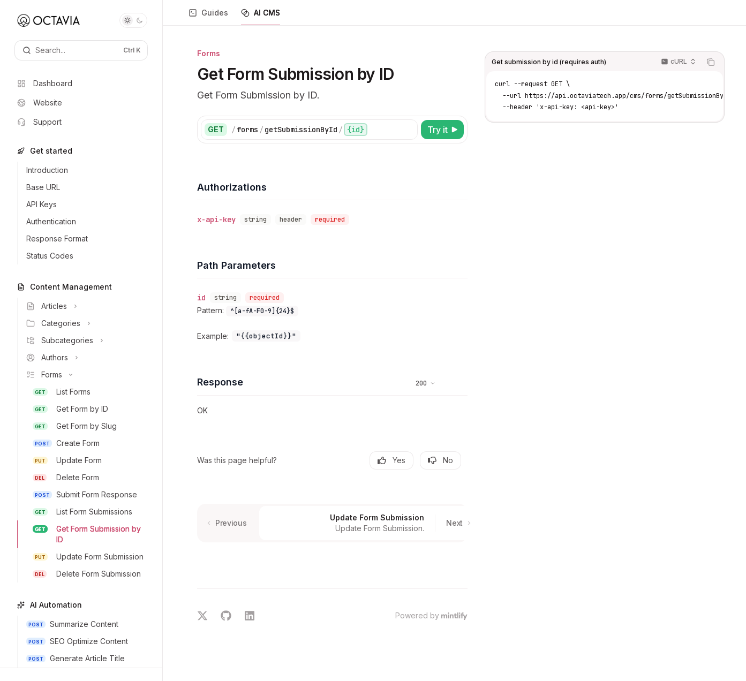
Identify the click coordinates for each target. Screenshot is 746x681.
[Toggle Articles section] (85, 306)
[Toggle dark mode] (133, 20)
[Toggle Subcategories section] (85, 340)
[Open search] (81, 50)
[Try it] (442, 129)
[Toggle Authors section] (85, 357)
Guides (208, 17)
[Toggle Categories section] (85, 323)
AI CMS (260, 17)
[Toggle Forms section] (85, 374)
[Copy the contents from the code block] (711, 62)
